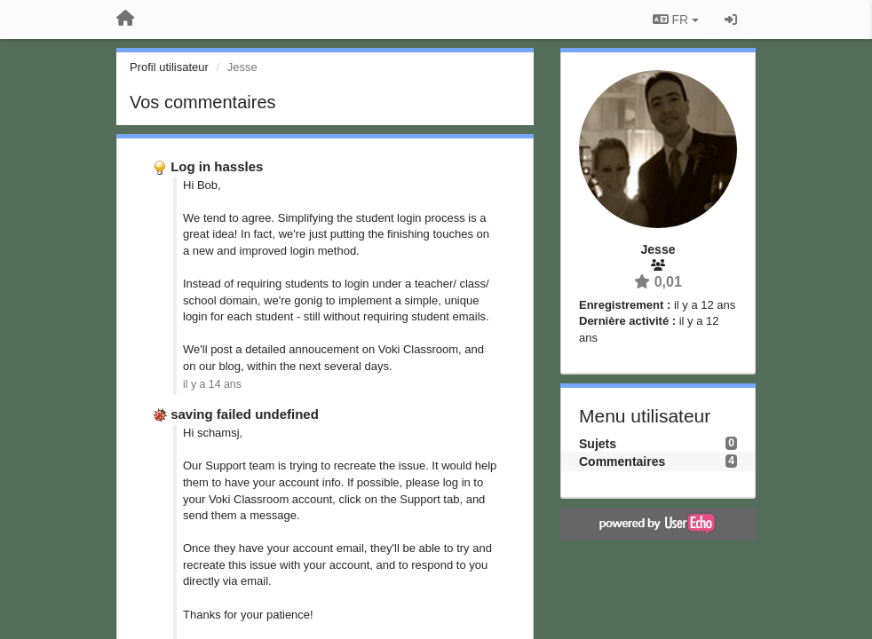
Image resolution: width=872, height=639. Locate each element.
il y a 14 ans (212, 384)
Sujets (597, 444)
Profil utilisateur (169, 67)
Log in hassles (216, 166)
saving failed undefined (244, 414)
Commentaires (622, 461)
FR (676, 19)
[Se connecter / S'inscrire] (731, 19)
